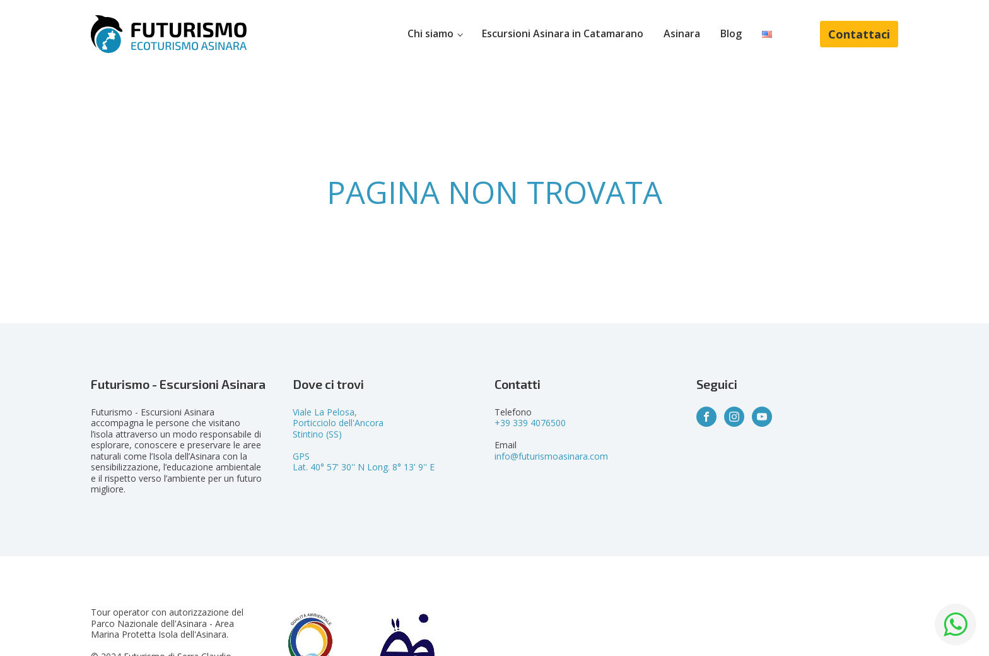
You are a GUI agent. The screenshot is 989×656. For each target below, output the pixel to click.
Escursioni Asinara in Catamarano (562, 33)
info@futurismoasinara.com (551, 456)
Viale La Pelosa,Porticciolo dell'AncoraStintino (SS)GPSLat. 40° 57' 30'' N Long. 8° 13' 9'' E (364, 440)
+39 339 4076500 (530, 423)
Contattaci (859, 34)
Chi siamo (430, 33)
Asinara (682, 33)
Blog (731, 33)
